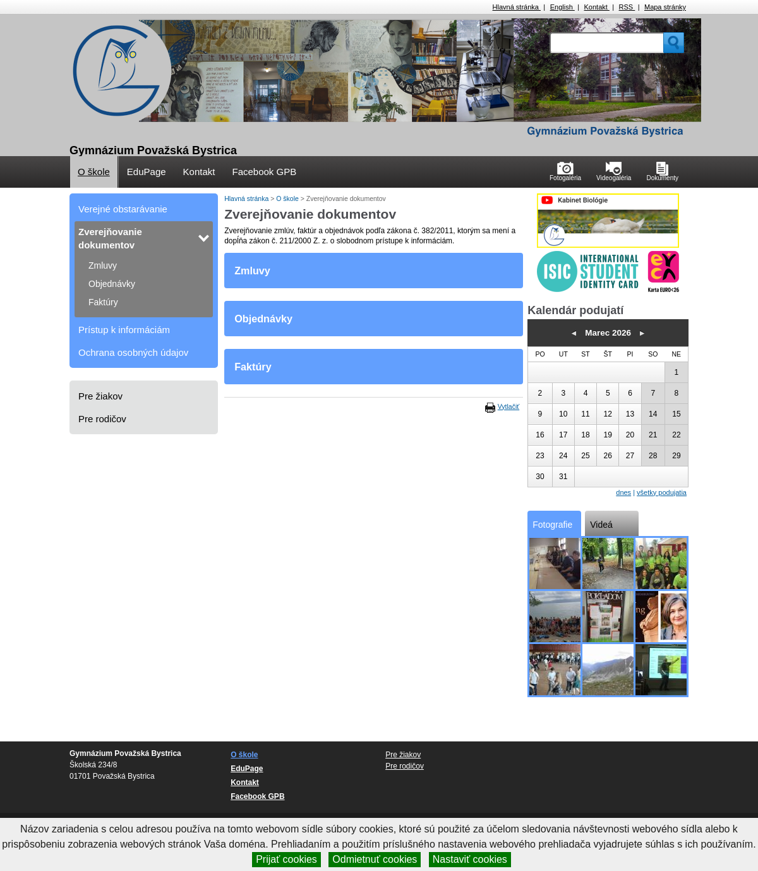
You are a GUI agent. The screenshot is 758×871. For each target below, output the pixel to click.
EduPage (146, 171)
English (562, 7)
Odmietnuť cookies (374, 859)
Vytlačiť (508, 406)
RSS (627, 7)
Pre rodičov (102, 418)
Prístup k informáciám (124, 329)
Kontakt (597, 7)
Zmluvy (102, 265)
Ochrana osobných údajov (133, 352)
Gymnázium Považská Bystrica (153, 150)
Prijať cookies (286, 859)
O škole (94, 171)
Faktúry (103, 302)
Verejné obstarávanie (122, 209)
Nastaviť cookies (470, 859)
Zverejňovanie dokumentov (110, 238)
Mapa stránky (665, 7)
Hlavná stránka (517, 7)
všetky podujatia (662, 492)
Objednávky (111, 284)
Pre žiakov (100, 396)
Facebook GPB (264, 171)
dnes (623, 492)
